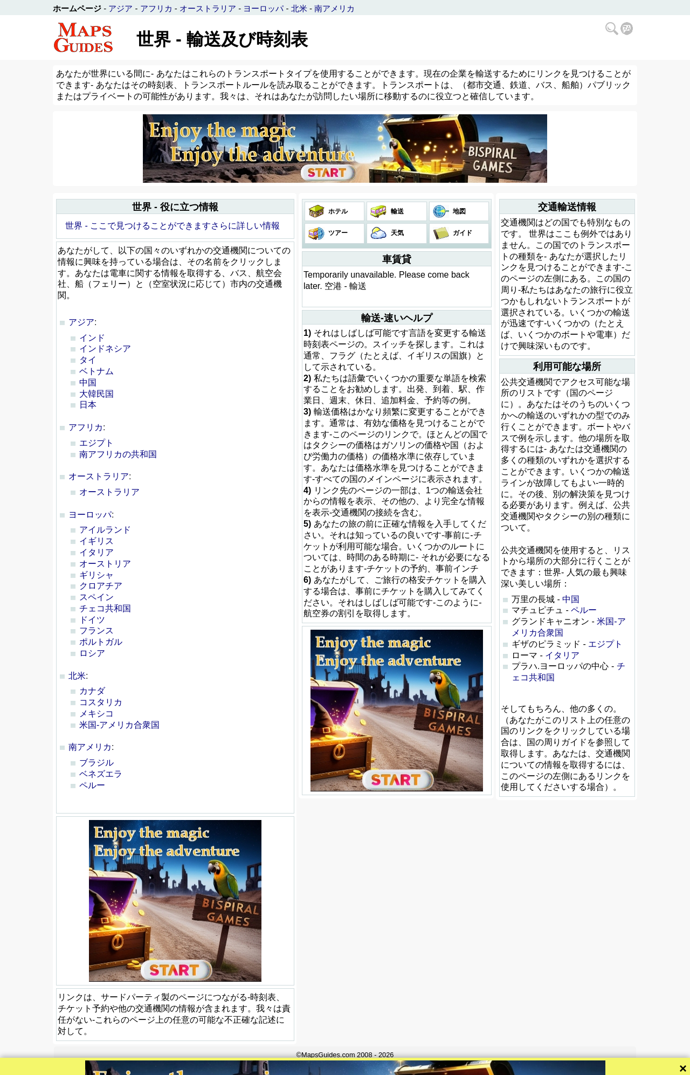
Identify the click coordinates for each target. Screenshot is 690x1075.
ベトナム (96, 371)
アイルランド (105, 529)
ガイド (461, 233)
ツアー (337, 233)
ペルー (92, 785)
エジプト (96, 442)
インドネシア (105, 348)
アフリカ (156, 8)
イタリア (96, 552)
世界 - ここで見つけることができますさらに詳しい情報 (172, 225)
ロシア (92, 653)
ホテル (337, 211)
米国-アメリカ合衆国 (119, 724)
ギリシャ (96, 575)
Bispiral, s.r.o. (327, 1066)
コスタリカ (100, 702)
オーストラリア (208, 8)
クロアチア (100, 585)
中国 (87, 382)
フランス (96, 630)
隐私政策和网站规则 (384, 1066)
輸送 (396, 211)
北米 (299, 8)
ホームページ (77, 8)
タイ (87, 359)
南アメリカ (334, 8)
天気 (396, 233)
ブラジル (96, 762)
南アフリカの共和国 (118, 454)
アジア (120, 8)
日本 (87, 404)
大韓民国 (96, 393)
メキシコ (96, 713)
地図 (458, 211)
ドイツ (92, 619)
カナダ (92, 690)
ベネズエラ (100, 773)
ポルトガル (100, 641)
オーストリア (105, 563)
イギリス (96, 541)
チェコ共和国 (105, 608)
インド (92, 337)
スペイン (96, 597)
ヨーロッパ (263, 8)
